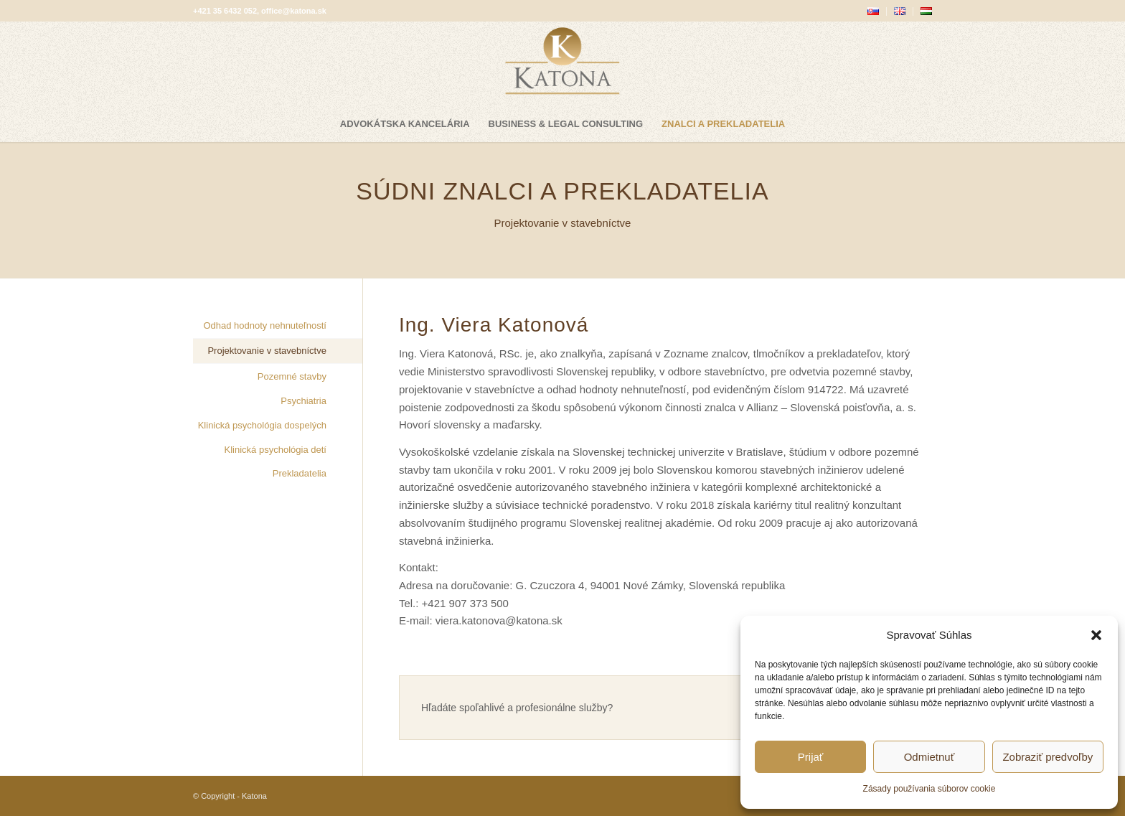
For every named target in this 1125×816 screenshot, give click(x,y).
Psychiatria (303, 400)
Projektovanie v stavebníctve (266, 350)
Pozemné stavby (292, 376)
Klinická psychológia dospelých (262, 425)
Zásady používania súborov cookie (929, 789)
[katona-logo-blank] (562, 64)
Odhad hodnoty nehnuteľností (264, 325)
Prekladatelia (299, 473)
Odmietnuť (929, 757)
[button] (1096, 635)
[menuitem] (873, 11)
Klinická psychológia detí (275, 449)
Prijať (811, 757)
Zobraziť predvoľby (1047, 757)
